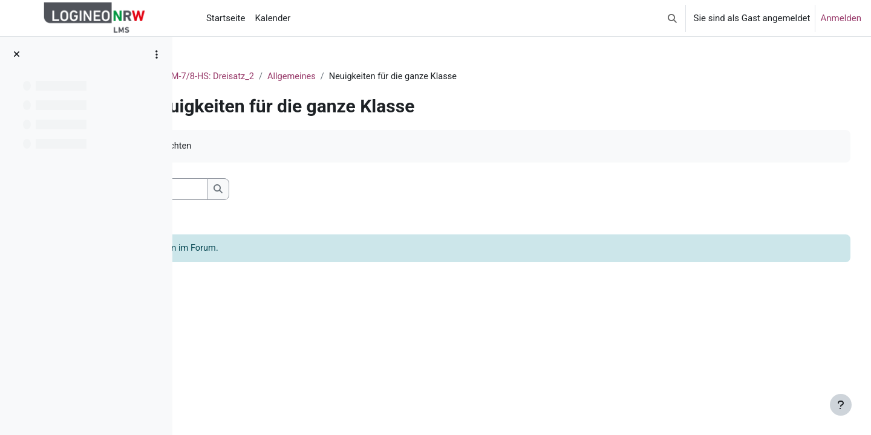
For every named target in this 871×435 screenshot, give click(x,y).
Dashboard (267, 76)
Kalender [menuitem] (272, 18)
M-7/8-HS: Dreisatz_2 (344, 76)
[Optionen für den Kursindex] (157, 54)
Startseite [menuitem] (226, 18)
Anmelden (840, 18)
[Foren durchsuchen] (282, 190)
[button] (672, 18)
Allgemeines (426, 76)
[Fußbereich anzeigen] (841, 405)
